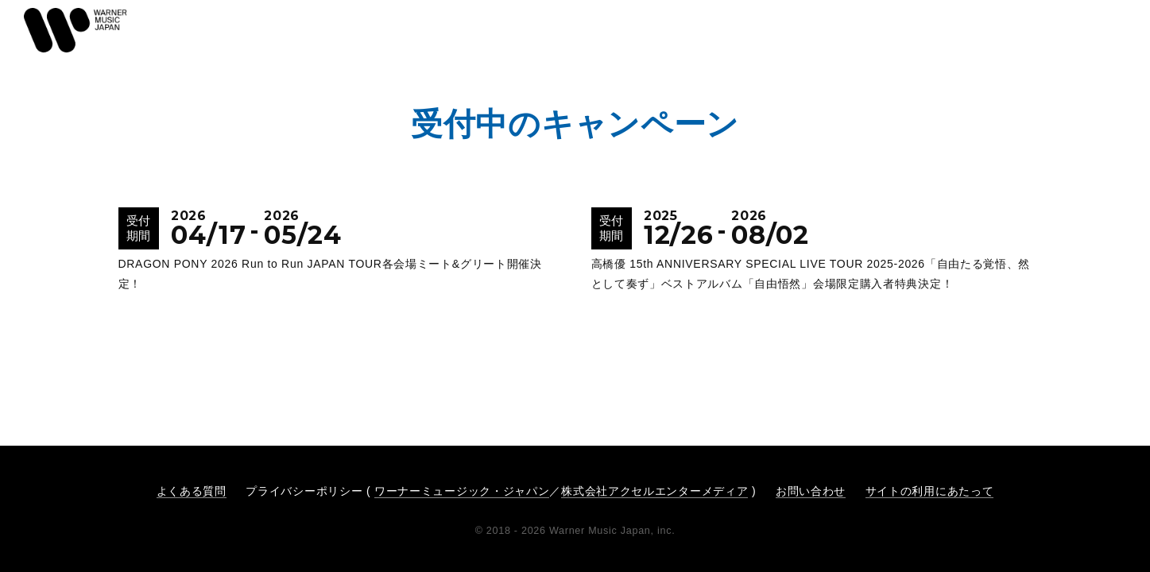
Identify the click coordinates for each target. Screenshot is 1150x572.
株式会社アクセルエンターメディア (654, 491)
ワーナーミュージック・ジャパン (462, 491)
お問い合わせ (811, 491)
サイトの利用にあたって (929, 491)
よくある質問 (192, 491)
